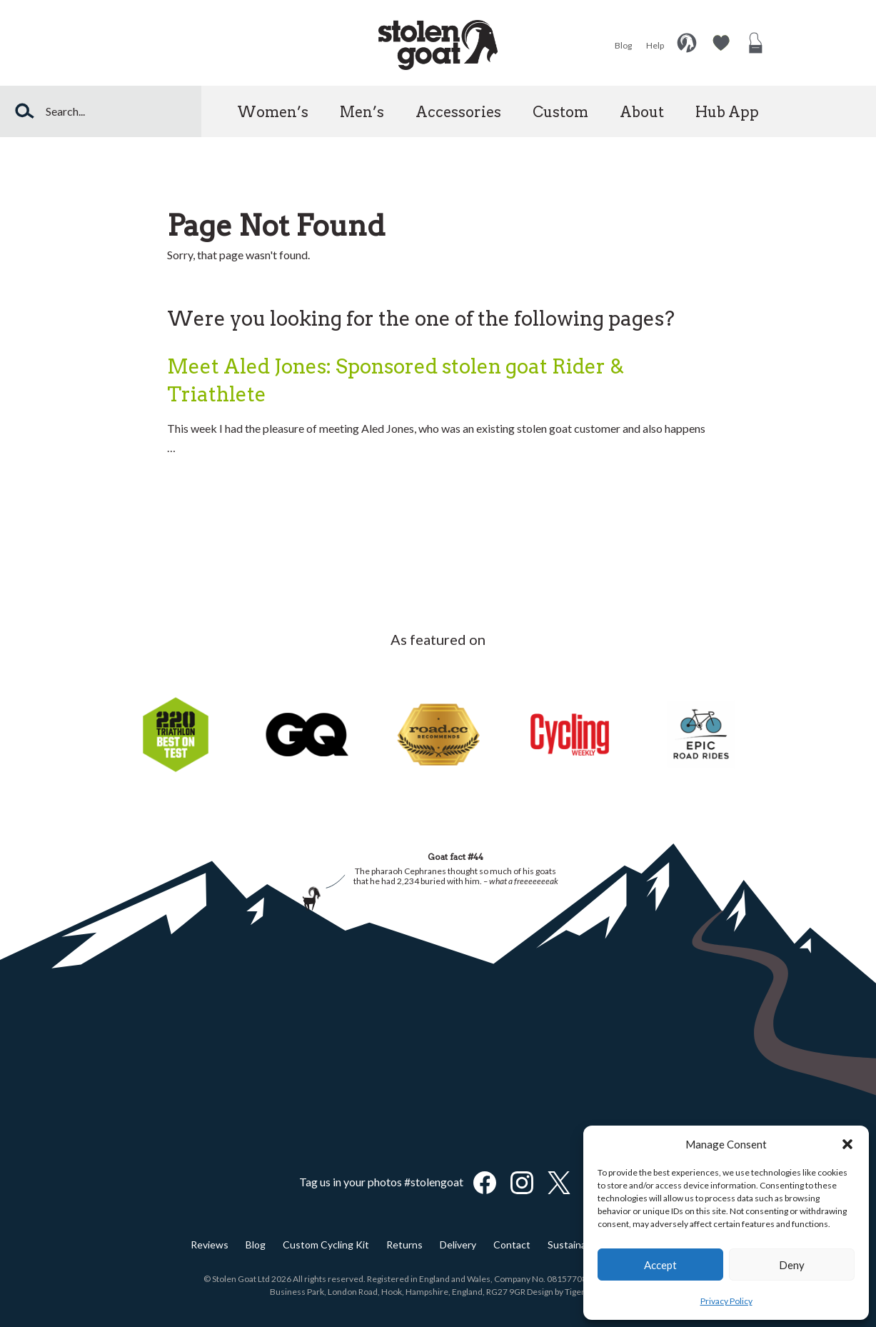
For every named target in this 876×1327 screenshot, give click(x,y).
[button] (847, 1144)
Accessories (458, 112)
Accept (660, 1264)
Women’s (272, 112)
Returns (404, 1244)
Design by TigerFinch (566, 1291)
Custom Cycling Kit (326, 1244)
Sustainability (578, 1244)
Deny (792, 1264)
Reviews (209, 1244)
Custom (560, 112)
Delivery (458, 1244)
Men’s (362, 112)
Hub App (727, 112)
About (642, 112)
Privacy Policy (726, 1301)
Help (655, 45)
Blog (623, 45)
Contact (511, 1244)
